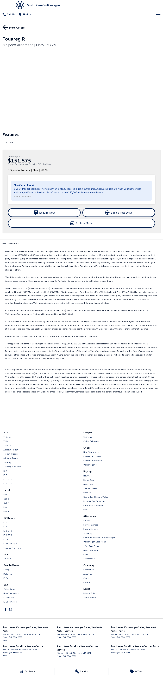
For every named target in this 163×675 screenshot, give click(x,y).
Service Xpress (90, 524)
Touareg (7, 462)
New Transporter (11, 593)
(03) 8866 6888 (15, 637)
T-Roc (6, 441)
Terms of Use (89, 597)
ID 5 (5, 475)
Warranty (88, 533)
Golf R (6, 503)
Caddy (6, 569)
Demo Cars (88, 480)
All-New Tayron (10, 458)
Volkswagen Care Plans (94, 541)
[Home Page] (14, 5)
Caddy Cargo (9, 589)
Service (87, 520)
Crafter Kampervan (92, 460)
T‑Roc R (7, 445)
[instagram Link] (11, 609)
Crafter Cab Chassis (92, 456)
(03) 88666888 (15, 652)
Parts (85, 554)
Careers (87, 578)
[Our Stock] (27, 671)
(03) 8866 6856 (69, 656)
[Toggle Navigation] (158, 14)
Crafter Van (9, 597)
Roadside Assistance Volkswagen (99, 537)
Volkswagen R (90, 464)
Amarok (7, 558)
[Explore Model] (81, 223)
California (87, 437)
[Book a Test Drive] (118, 212)
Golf (5, 494)
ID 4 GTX (7, 483)
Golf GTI (7, 498)
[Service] (81, 671)
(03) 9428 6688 (123, 652)
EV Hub (87, 582)
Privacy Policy (90, 593)
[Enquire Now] (44, 212)
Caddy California (91, 441)
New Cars (87, 475)
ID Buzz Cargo (10, 543)
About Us (87, 574)
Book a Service (90, 529)
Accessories (89, 558)
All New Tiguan (10, 449)
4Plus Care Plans (91, 546)
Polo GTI (7, 511)
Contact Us (88, 569)
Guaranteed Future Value (95, 497)
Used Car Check (90, 550)
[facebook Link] (5, 609)
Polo (5, 507)
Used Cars (88, 484)
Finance (87, 492)
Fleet (86, 509)
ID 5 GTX (7, 479)
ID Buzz (7, 539)
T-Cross (6, 437)
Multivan (7, 574)
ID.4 (5, 471)
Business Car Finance (93, 505)
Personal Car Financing (94, 501)
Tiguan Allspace (11, 454)
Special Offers (90, 488)
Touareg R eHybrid (12, 466)
